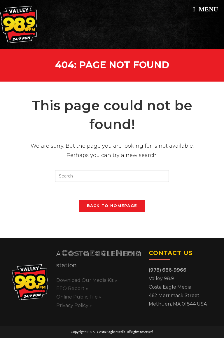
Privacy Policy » (74, 305)
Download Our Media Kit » (86, 280)
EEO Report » (72, 288)
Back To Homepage (112, 205)
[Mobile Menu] (205, 9)
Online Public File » (78, 297)
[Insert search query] (112, 176)
